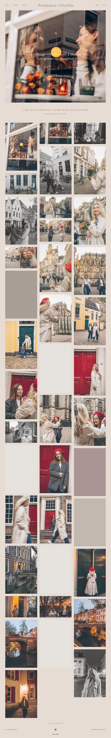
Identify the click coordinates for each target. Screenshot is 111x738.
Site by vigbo (55, 734)
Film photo (15, 5)
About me (24, 5)
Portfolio (7, 5)
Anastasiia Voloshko (55, 5)
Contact (97, 5)
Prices (104, 5)
